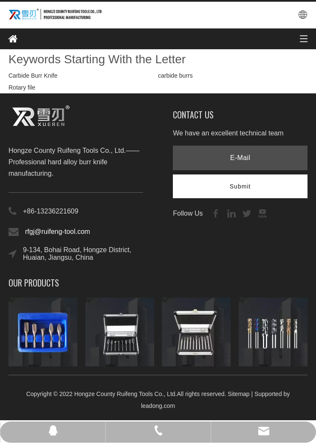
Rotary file (21, 87)
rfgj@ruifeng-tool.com (57, 231)
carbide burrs (175, 75)
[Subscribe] (240, 186)
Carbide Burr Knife (32, 75)
